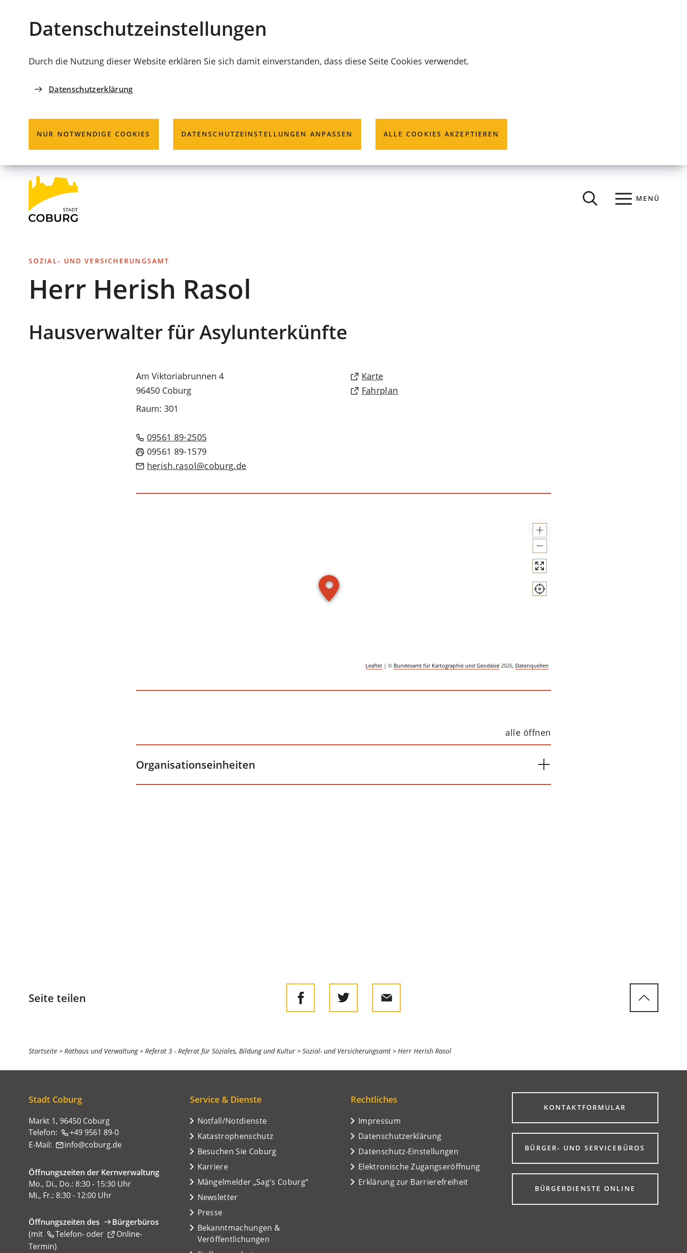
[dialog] (343, 82)
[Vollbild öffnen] (531, 591)
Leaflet (373, 665)
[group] (343, 592)
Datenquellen (532, 665)
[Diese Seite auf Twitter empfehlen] (343, 997)
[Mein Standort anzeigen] (531, 623)
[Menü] (637, 198)
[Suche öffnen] (590, 198)
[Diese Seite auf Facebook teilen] (300, 997)
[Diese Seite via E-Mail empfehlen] (386, 997)
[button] (531, 534)
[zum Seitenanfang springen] (644, 997)
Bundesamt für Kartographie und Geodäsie (447, 665)
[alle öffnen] (528, 732)
